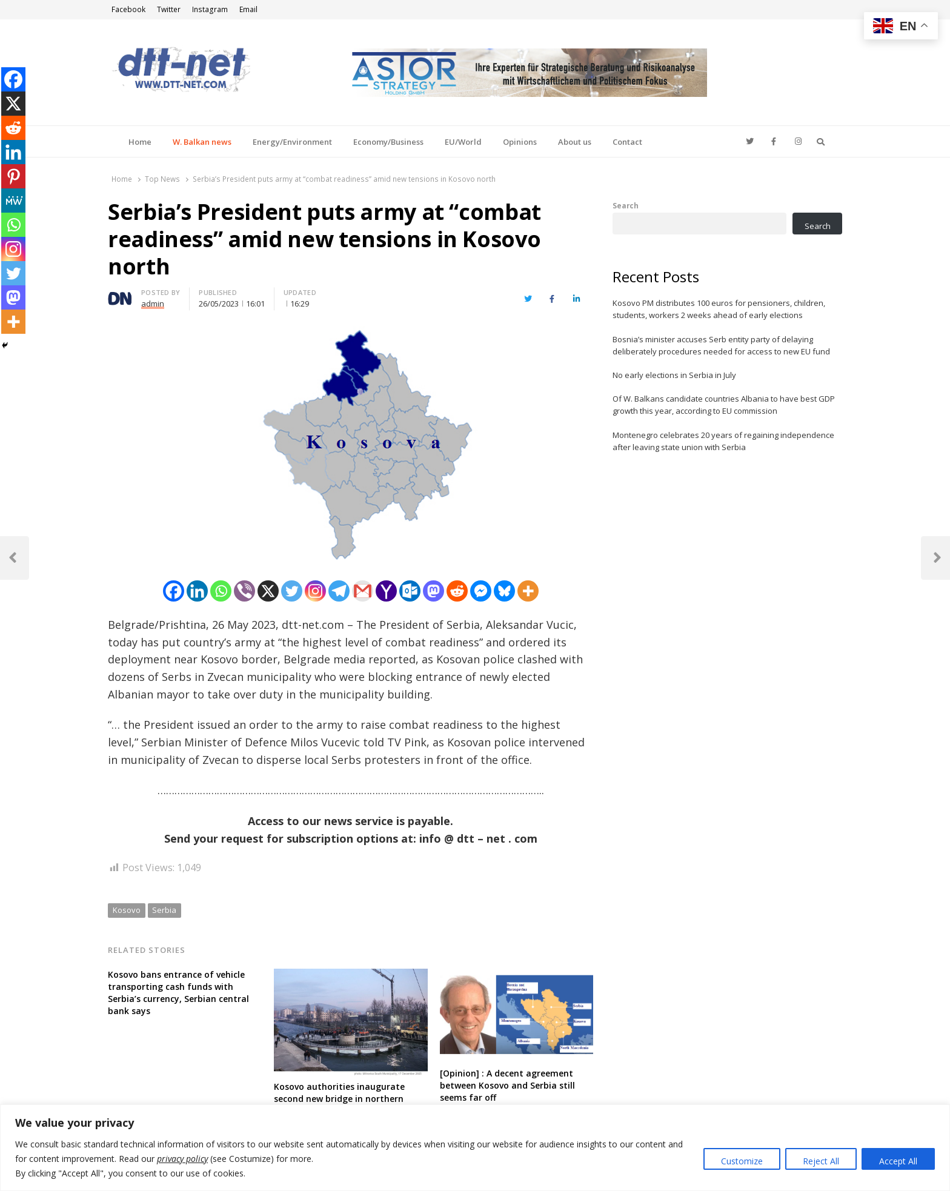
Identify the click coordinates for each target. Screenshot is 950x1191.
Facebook (128, 9)
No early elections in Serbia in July (674, 375)
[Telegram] (339, 591)
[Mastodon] (433, 591)
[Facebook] (173, 591)
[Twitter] (291, 591)
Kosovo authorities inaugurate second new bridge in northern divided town (339, 1098)
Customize (742, 1161)
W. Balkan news (202, 141)
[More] (528, 591)
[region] (475, 1147)
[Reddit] (457, 591)
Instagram (210, 9)
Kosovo (127, 909)
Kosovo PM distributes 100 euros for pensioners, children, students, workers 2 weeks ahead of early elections (719, 308)
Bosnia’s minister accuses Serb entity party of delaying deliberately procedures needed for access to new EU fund (721, 345)
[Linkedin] (197, 591)
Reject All (821, 1161)
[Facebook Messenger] (480, 591)
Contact (627, 141)
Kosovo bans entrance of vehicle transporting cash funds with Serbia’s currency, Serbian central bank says (178, 993)
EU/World (463, 141)
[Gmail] (362, 591)
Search (626, 205)
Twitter (169, 9)
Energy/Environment (292, 141)
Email (248, 9)
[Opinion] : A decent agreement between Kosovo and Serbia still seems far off (507, 1085)
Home (139, 141)
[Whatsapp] (220, 591)
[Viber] (244, 591)
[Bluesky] (504, 591)
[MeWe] (13, 200)
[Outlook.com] (409, 591)
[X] (268, 591)
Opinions (520, 141)
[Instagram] (315, 591)
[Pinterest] (13, 176)
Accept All (898, 1161)
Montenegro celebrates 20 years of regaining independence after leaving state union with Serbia (723, 441)
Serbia (164, 909)
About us (574, 141)
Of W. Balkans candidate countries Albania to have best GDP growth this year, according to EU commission (724, 404)
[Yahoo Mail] (386, 591)
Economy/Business (388, 141)
